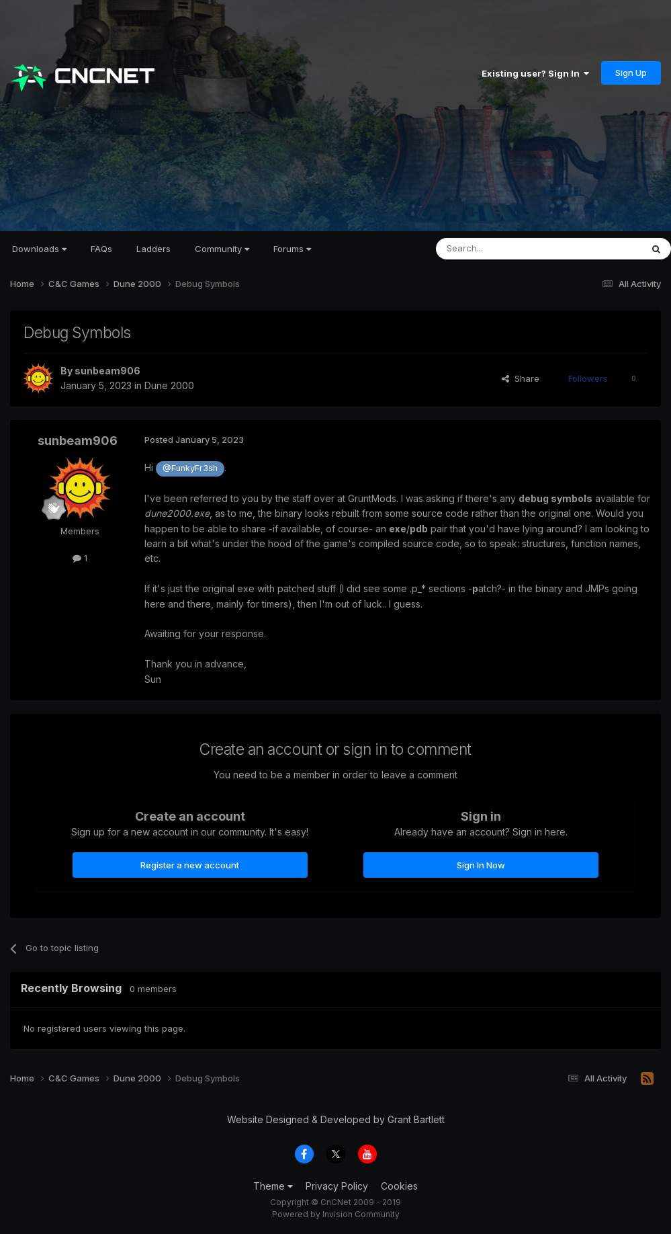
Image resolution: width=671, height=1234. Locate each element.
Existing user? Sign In (535, 73)
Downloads (39, 248)
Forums (292, 248)
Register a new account (189, 865)
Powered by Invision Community (336, 1214)
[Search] (504, 248)
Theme (273, 1186)
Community (222, 248)
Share (520, 378)
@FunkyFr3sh (190, 468)
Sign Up (631, 72)
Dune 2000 (169, 385)
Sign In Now (481, 865)
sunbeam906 (107, 370)
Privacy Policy (337, 1186)
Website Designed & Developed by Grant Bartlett (336, 1119)
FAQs (101, 248)
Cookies (399, 1186)
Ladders (153, 248)
